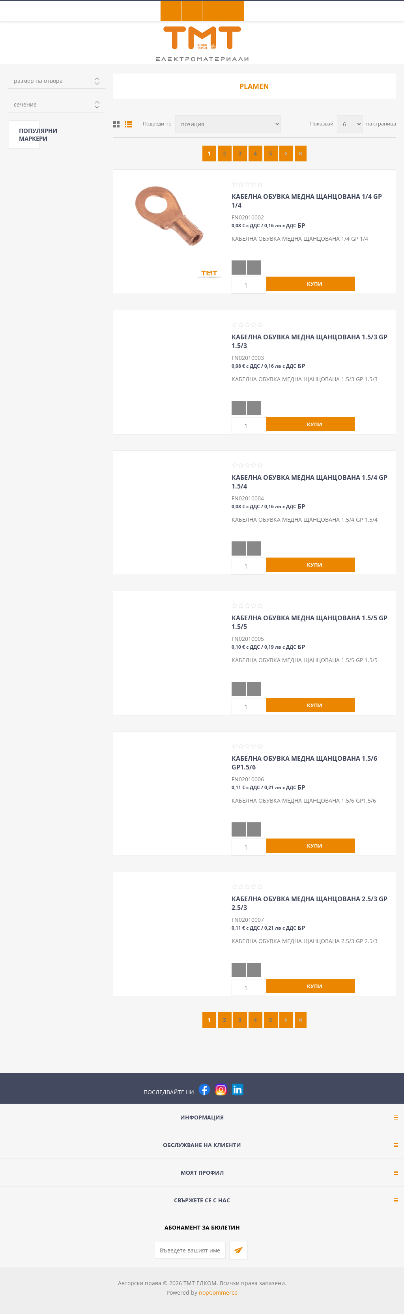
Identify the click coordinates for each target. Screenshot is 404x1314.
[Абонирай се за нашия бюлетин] (190, 1250)
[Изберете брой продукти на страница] (350, 124)
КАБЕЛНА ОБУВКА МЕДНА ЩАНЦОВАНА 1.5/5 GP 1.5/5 (309, 622)
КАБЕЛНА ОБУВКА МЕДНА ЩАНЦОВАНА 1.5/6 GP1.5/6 (304, 762)
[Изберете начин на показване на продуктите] (228, 124)
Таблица (116, 124)
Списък (128, 124)
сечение (25, 104)
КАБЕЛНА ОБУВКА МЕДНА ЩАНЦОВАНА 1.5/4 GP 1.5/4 (309, 481)
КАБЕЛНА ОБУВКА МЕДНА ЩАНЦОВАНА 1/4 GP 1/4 (307, 201)
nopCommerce (218, 1292)
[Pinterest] (254, 1089)
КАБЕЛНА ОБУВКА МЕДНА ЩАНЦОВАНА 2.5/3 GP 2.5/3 (309, 903)
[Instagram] (221, 1089)
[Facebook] (204, 1089)
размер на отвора (38, 80)
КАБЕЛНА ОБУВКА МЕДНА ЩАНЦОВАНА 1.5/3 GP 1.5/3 (309, 341)
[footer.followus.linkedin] (237, 1089)
